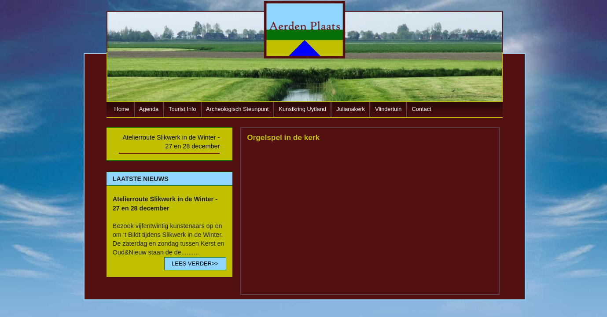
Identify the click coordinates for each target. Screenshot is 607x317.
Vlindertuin (388, 109)
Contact (421, 109)
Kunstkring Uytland (302, 109)
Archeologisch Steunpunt (237, 109)
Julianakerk (350, 109)
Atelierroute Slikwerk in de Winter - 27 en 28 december (171, 142)
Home (121, 109)
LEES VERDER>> (195, 263)
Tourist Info (182, 109)
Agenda (148, 109)
